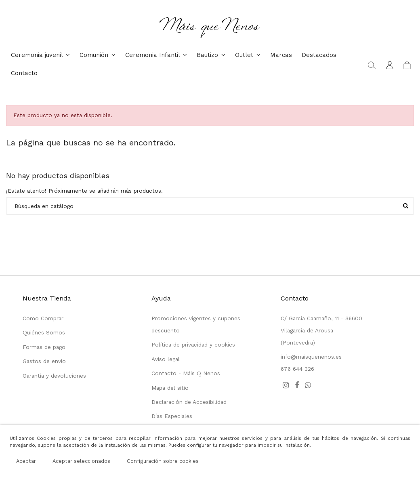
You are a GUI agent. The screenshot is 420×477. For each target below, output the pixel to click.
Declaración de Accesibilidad (189, 402)
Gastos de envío (44, 361)
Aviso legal (165, 359)
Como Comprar (43, 318)
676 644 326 (297, 369)
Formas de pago (44, 347)
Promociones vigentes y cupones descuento (195, 324)
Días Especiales (171, 416)
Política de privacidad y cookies (193, 344)
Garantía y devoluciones (54, 375)
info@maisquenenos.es (311, 356)
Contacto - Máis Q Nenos (185, 373)
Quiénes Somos (44, 332)
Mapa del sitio (170, 388)
